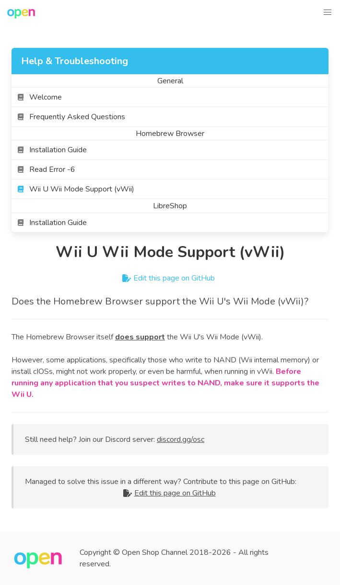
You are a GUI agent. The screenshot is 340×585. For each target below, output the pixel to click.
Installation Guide (52, 150)
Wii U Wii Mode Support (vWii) (75, 189)
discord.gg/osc (180, 439)
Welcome (39, 97)
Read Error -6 (46, 169)
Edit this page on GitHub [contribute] (170, 278)
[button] (327, 12)
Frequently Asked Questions (71, 117)
